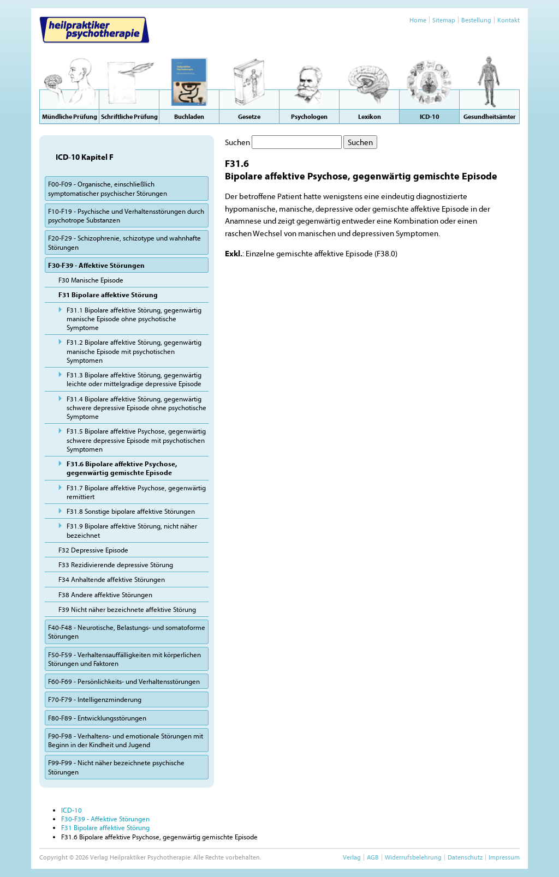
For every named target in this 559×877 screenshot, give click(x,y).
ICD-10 (71, 810)
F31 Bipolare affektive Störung (108, 294)
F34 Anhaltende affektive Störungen (111, 579)
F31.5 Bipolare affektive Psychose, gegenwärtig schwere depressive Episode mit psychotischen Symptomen (136, 440)
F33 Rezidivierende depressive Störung (115, 564)
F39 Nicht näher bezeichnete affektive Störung (127, 609)
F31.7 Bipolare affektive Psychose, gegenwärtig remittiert (136, 492)
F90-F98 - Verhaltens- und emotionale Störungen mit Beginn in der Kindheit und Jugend (125, 740)
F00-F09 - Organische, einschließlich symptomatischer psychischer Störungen (107, 188)
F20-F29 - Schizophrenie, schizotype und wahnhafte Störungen (124, 242)
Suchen (237, 142)
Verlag (352, 857)
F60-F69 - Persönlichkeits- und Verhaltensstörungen (124, 681)
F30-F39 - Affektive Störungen (96, 265)
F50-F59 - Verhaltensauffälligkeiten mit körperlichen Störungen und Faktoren (124, 659)
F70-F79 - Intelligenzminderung (94, 699)
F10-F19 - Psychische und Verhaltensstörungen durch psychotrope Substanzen (126, 215)
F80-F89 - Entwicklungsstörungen (97, 717)
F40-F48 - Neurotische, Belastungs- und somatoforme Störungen (126, 631)
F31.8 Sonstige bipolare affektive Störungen (131, 511)
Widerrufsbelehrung (413, 857)
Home (417, 20)
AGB (373, 857)
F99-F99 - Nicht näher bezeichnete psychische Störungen (116, 767)
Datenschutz (465, 857)
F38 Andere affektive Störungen (105, 594)
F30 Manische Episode (90, 279)
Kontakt (508, 20)
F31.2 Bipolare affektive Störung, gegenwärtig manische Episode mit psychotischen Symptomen (134, 351)
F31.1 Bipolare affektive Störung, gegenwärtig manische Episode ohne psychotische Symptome (134, 318)
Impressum (504, 857)
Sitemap (443, 20)
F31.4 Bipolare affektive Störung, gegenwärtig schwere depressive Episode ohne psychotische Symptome (136, 407)
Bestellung (476, 20)
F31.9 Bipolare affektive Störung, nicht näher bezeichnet (132, 530)
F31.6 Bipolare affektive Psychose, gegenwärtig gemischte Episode (122, 468)
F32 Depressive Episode (93, 549)
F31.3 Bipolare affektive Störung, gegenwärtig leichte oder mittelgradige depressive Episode (134, 379)
